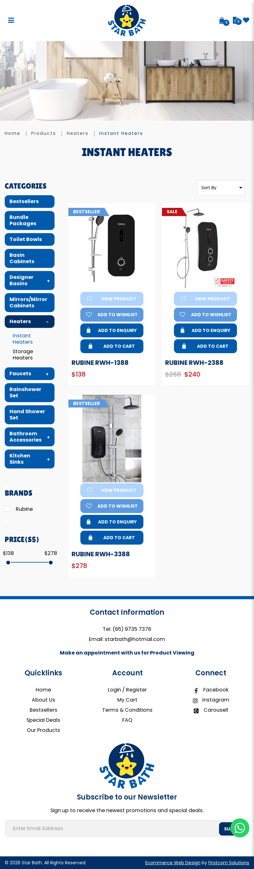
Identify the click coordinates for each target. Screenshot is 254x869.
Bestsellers (24, 201)
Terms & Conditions (127, 710)
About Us (43, 699)
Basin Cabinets (21, 258)
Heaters (78, 133)
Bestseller (89, 212)
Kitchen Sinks (19, 459)
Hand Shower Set (27, 414)
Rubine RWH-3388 (101, 554)
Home (12, 133)
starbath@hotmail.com (135, 639)
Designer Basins (21, 280)
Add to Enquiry (112, 330)
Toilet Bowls (25, 239)
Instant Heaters (121, 133)
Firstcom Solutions (228, 863)
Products (43, 133)
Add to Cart (112, 346)
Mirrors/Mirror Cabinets (28, 302)
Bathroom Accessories (25, 437)
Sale (174, 212)
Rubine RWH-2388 (194, 362)
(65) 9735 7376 (132, 629)
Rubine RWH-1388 (100, 362)
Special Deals (43, 720)
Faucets (20, 373)
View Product (111, 299)
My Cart (127, 699)
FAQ (127, 720)
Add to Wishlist (112, 314)
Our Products (43, 730)
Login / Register (127, 689)
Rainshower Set (25, 392)
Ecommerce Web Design (172, 863)
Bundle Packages (22, 220)
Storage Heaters (23, 354)
